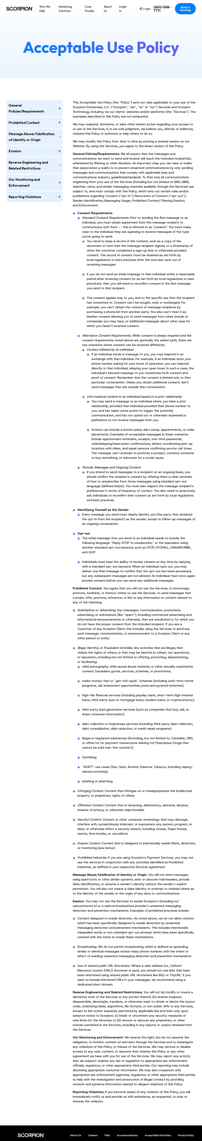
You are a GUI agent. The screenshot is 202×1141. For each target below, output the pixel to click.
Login (144, 9)
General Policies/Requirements (34, 108)
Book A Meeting (185, 8)
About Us (108, 9)
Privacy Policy (186, 1135)
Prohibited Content (34, 122)
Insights (122, 9)
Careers (93, 1135)
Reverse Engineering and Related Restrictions (34, 165)
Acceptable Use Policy (158, 1135)
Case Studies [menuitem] (89, 9)
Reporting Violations (34, 196)
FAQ (107, 1135)
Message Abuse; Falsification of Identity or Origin (34, 137)
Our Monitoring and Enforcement (34, 182)
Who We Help (44, 9)
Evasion (34, 151)
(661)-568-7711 (162, 8)
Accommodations (127, 1135)
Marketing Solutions (65, 9)
